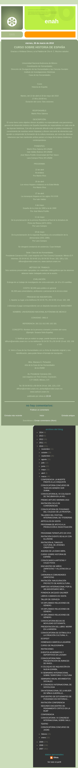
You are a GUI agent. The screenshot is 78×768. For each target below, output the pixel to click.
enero (44, 738)
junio (43, 466)
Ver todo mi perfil (54, 762)
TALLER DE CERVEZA (50, 599)
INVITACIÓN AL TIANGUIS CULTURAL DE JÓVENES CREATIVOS (53, 544)
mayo (43, 470)
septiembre (46, 456)
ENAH (52, 21)
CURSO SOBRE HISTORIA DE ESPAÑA (39, 47)
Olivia (55, 757)
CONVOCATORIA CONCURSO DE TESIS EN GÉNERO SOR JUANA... (55, 487)
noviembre (45, 449)
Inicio (42, 415)
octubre (44, 452)
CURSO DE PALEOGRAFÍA (52, 645)
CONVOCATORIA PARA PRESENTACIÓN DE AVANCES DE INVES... (55, 660)
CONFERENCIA (47, 714)
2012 (41, 439)
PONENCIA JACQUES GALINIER (54, 593)
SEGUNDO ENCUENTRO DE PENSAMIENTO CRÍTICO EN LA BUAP (55, 708)
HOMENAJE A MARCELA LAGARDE (56, 642)
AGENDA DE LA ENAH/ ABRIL (53, 551)
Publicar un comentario (39, 410)
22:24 (48, 396)
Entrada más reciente (13, 415)
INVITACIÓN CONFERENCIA (53, 703)
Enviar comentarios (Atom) (45, 421)
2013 (41, 436)
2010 (41, 446)
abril (43, 473)
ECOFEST (45, 639)
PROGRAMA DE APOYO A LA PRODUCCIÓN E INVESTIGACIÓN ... (56, 527)
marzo (44, 476)
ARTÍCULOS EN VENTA (51, 521)
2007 (41, 749)
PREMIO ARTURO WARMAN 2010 (55, 500)
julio (43, 463)
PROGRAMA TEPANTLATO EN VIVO (56, 533)
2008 (41, 745)
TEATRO (44, 724)
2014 (41, 432)
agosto (44, 459)
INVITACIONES (47, 649)
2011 (41, 443)
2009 (41, 742)
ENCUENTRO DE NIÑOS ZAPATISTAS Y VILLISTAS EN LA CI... (55, 568)
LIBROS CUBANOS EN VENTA (53, 596)
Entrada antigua (68, 415)
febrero (44, 734)
